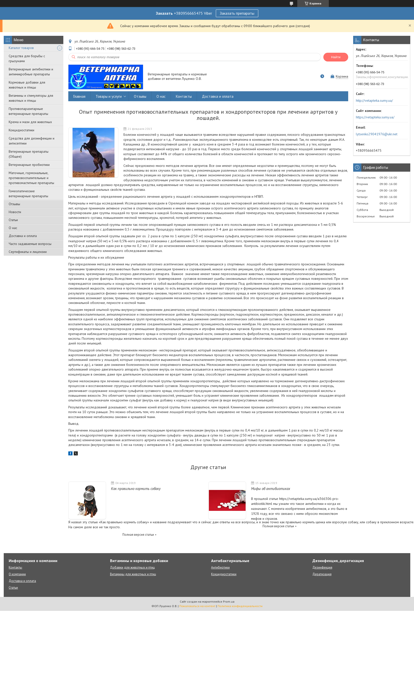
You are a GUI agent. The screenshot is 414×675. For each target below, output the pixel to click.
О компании (17, 574)
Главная (79, 96)
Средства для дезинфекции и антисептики (31, 140)
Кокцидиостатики (21, 130)
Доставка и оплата (23, 236)
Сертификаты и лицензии (28, 251)
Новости (15, 212)
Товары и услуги (109, 96)
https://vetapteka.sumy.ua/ (375, 117)
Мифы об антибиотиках (270, 488)
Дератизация (322, 574)
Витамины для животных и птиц (133, 574)
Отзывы (14, 204)
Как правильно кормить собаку (136, 488)
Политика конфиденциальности (240, 606)
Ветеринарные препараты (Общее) (28, 154)
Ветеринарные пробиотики (29, 164)
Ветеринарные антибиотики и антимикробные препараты (31, 71)
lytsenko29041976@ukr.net (376, 134)
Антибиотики (220, 567)
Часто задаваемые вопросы (30, 243)
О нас (13, 228)
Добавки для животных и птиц (132, 567)
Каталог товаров (21, 48)
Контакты (184, 96)
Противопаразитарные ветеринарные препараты (28, 111)
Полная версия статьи (138, 534)
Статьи (13, 220)
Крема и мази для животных (30, 122)
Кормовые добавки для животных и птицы (27, 85)
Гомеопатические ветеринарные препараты (28, 193)
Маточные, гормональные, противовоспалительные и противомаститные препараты (31, 178)
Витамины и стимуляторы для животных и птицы (31, 98)
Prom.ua (228, 601)
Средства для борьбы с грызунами (27, 58)
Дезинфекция (322, 567)
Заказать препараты (237, 13)
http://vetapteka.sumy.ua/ (374, 100)
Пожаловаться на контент (197, 606)
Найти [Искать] (335, 57)
